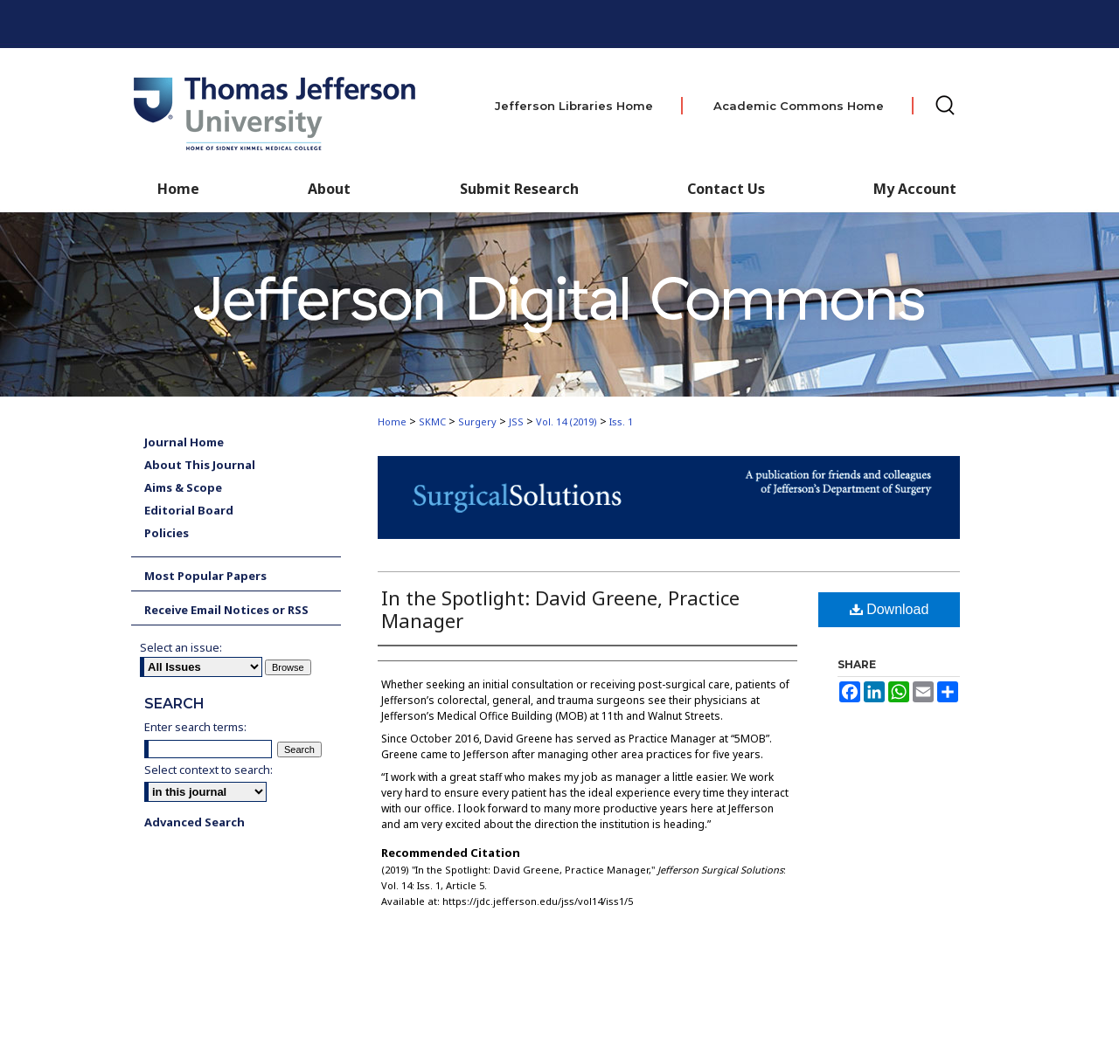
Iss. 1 (621, 421)
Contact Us (726, 188)
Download (889, 609)
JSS (516, 421)
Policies (166, 533)
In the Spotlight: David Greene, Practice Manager (560, 608)
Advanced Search (194, 822)
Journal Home (184, 442)
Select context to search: (208, 769)
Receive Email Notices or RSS (226, 610)
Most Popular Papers (205, 576)
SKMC (432, 421)
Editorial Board (188, 510)
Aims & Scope (183, 487)
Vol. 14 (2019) (566, 421)
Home (392, 421)
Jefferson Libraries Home (574, 106)
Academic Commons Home (798, 106)
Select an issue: (181, 647)
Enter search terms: (195, 727)
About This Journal (199, 465)
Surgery (477, 421)
